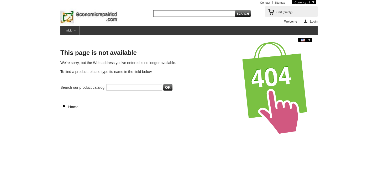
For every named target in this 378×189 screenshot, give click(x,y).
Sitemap (280, 2)
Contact (265, 2)
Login (314, 21)
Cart (284, 12)
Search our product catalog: (83, 87)
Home (69, 107)
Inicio (68, 32)
